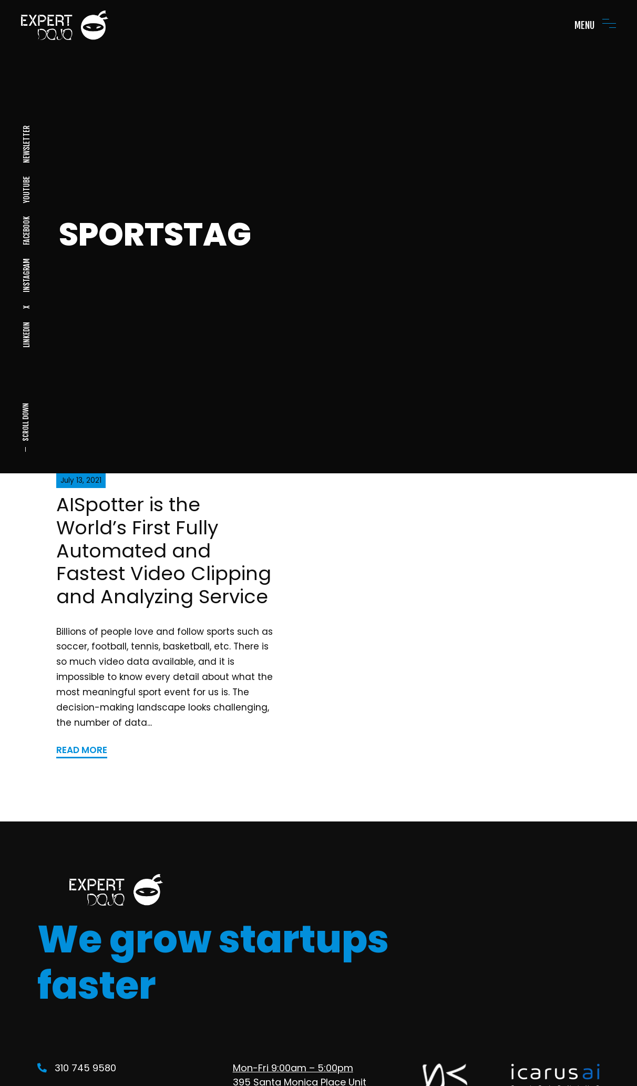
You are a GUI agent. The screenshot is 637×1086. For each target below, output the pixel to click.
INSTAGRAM (26, 275)
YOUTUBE (26, 189)
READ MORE (81, 750)
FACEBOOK (26, 230)
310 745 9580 (76, 1067)
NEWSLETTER (26, 144)
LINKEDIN (26, 335)
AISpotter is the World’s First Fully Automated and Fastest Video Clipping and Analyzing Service (163, 550)
